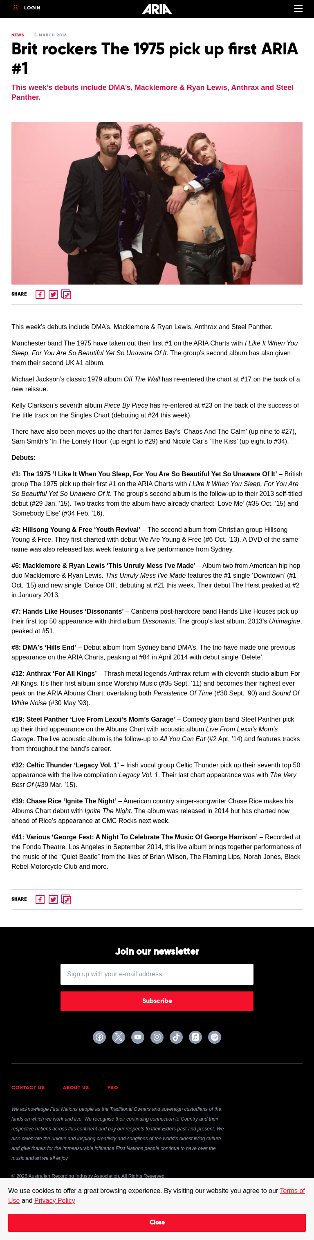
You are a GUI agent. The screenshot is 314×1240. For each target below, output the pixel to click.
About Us (76, 1087)
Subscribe (157, 1001)
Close (157, 1223)
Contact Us (28, 1087)
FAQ (113, 1087)
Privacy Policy (54, 1200)
